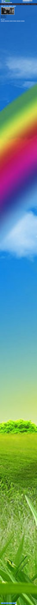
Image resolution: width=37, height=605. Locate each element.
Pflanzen (29, 4)
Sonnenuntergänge (33, 4)
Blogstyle (5, 4)
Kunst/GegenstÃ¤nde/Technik (16, 4)
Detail (3, 19)
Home (2, 4)
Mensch (22, 4)
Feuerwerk (9, 4)
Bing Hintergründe (7, 3)
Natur (25, 4)
